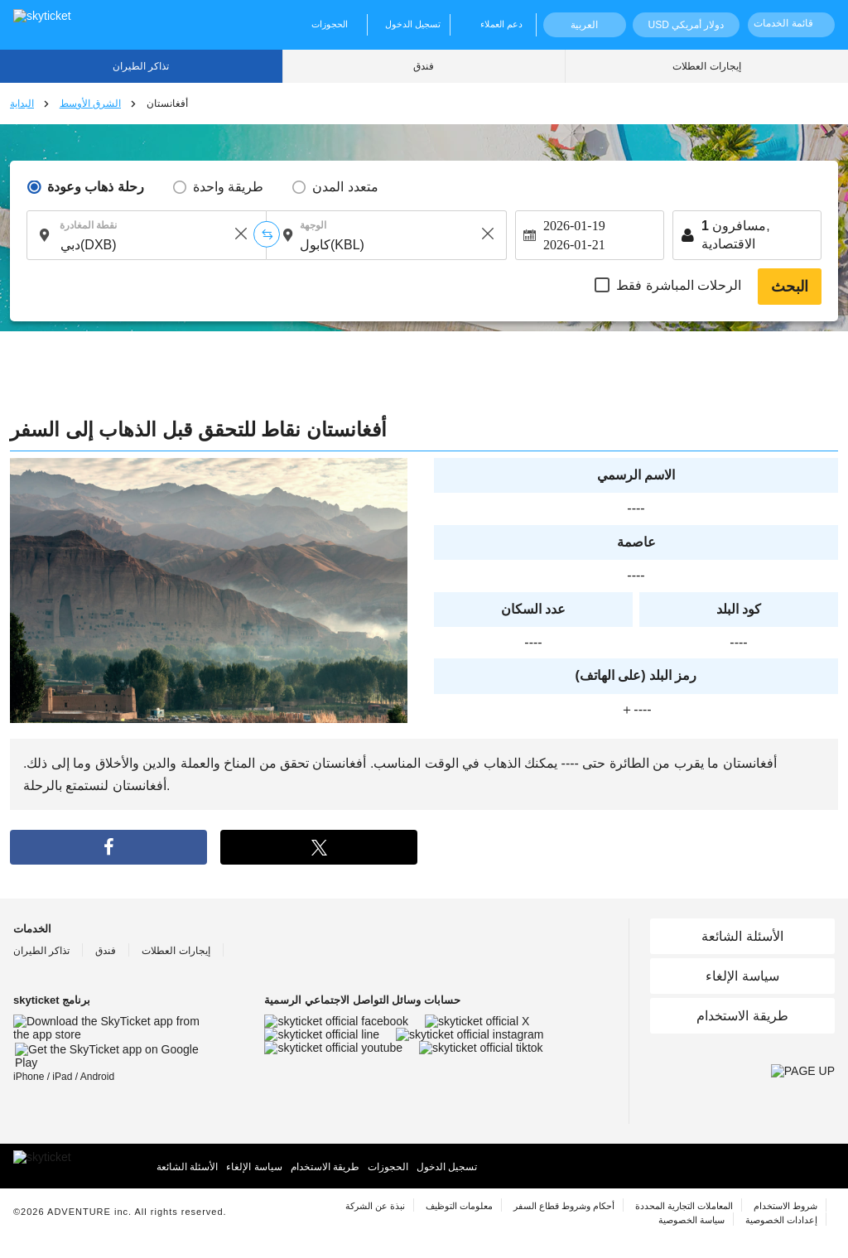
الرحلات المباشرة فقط (678, 285)
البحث (789, 286)
